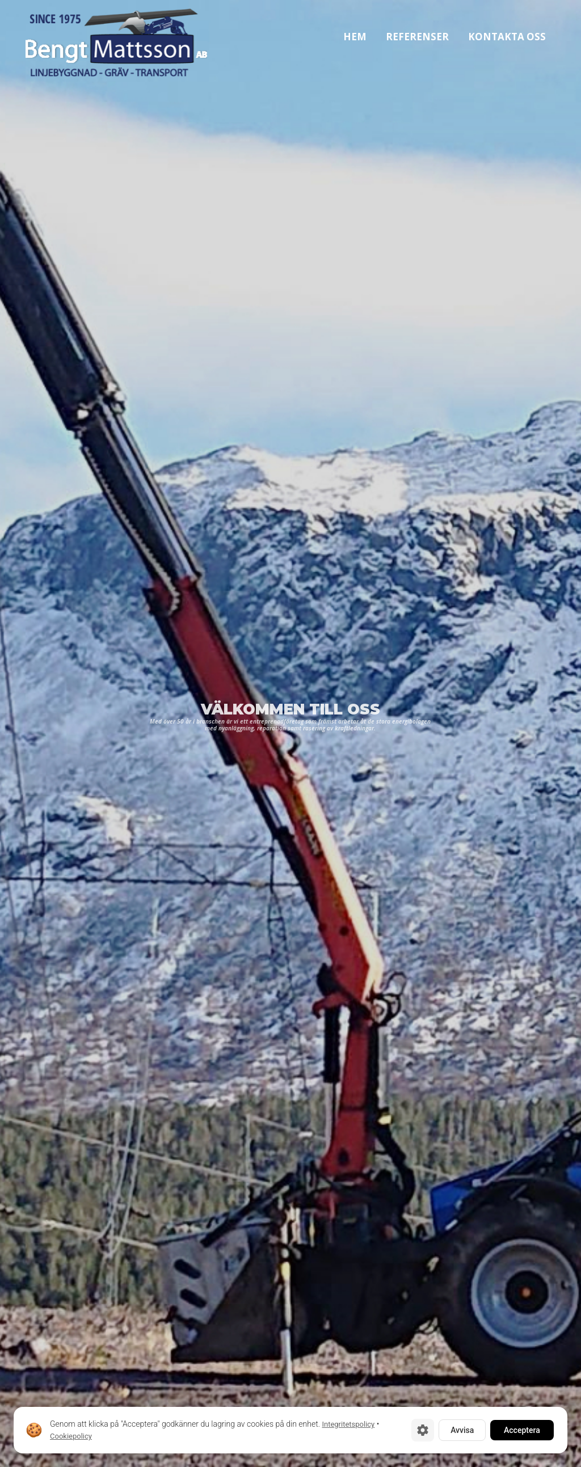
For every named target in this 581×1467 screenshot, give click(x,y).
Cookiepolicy (71, 1436)
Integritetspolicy (348, 1424)
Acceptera (522, 1430)
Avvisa (462, 1430)
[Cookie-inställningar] (422, 1430)
